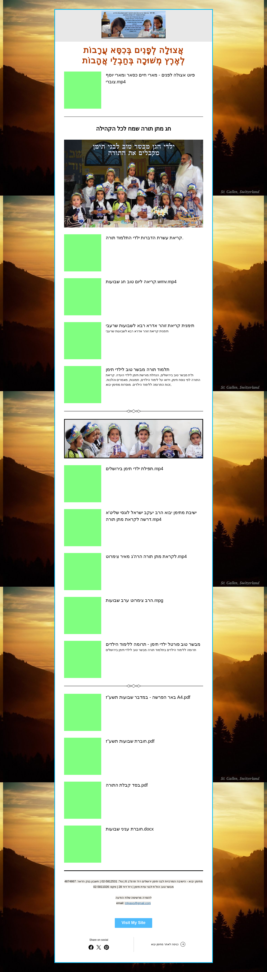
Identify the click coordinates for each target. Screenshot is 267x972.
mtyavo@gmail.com (138, 903)
